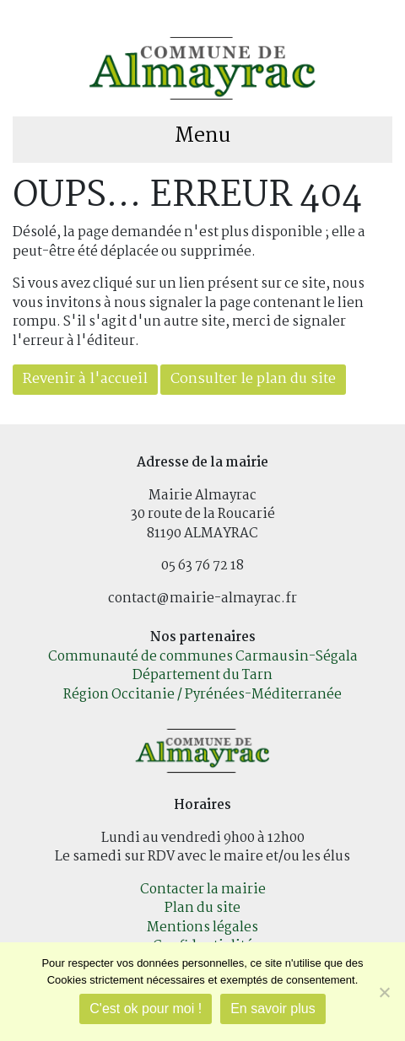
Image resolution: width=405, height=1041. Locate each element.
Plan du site (202, 908)
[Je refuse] (383, 992)
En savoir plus (273, 1008)
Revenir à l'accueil (85, 379)
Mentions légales (202, 927)
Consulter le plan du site (253, 379)
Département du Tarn (202, 675)
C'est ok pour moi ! (145, 1008)
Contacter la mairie (203, 889)
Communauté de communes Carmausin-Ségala (203, 656)
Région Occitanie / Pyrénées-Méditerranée (202, 694)
